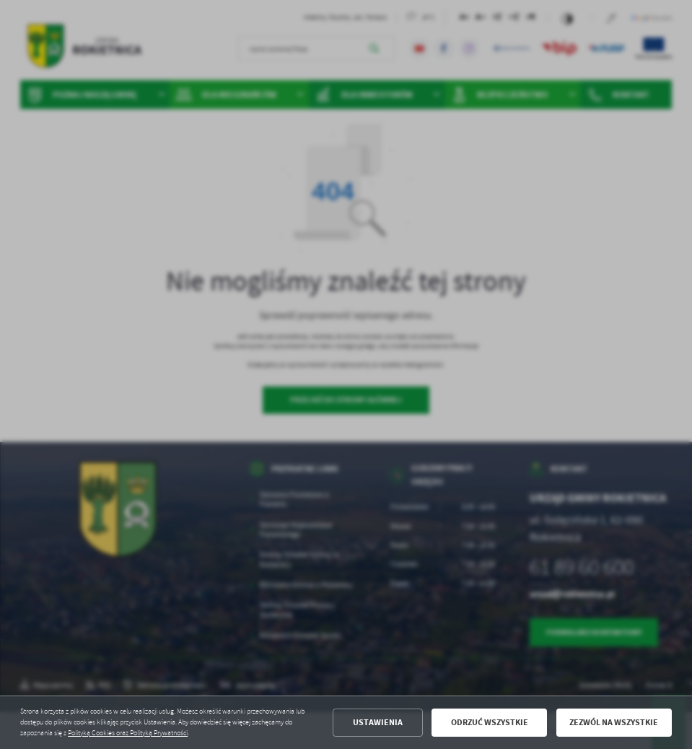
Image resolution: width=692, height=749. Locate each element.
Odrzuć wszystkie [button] (489, 722)
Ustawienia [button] (378, 722)
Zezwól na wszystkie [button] (613, 722)
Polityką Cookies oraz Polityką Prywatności (128, 733)
